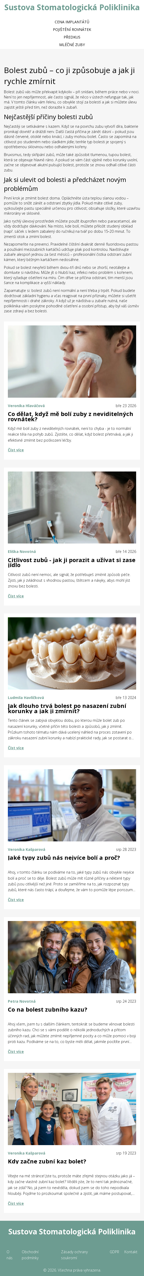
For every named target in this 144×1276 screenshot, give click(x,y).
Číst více (16, 449)
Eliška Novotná (22, 551)
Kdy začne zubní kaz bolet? (47, 1161)
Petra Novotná (22, 1001)
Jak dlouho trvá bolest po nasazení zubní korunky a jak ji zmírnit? (67, 708)
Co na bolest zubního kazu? (47, 1009)
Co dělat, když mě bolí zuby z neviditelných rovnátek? (70, 416)
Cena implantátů (72, 21)
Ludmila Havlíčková (26, 697)
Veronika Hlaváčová (26, 405)
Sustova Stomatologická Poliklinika (72, 7)
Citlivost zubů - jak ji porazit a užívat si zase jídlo (71, 562)
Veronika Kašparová (26, 849)
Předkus (72, 37)
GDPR (114, 1251)
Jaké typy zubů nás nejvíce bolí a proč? (64, 857)
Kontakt (130, 1251)
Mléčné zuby (72, 44)
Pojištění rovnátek (72, 29)
